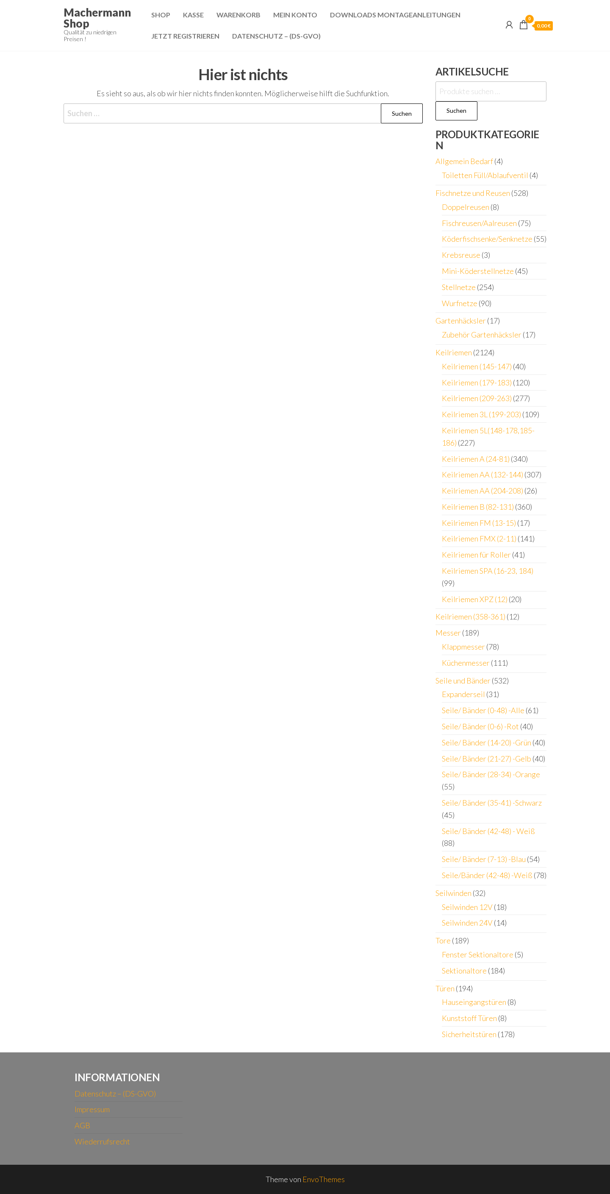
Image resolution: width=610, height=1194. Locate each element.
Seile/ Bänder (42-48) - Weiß (488, 831)
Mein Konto (295, 15)
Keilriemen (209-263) (477, 398)
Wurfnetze (459, 303)
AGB (82, 1125)
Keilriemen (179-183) (477, 382)
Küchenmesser (466, 662)
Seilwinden (453, 893)
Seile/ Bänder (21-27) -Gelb (486, 758)
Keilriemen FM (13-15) (479, 522)
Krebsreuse (461, 254)
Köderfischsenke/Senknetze (487, 238)
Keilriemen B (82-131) (478, 506)
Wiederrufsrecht (102, 1141)
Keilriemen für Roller (476, 554)
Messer (448, 632)
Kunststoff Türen (469, 1018)
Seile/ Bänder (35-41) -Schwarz (492, 802)
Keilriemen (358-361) (470, 616)
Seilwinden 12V (467, 907)
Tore (443, 940)
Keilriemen (453, 352)
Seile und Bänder (463, 680)
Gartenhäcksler (460, 320)
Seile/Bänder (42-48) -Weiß (487, 875)
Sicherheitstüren (469, 1034)
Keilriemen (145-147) (477, 366)
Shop (160, 15)
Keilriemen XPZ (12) (474, 599)
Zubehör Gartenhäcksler (481, 334)
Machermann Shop (97, 18)
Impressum (92, 1109)
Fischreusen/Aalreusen (479, 223)
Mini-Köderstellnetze (478, 271)
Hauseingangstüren (474, 1002)
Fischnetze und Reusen (472, 193)
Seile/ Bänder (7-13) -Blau (484, 859)
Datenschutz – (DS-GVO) (276, 36)
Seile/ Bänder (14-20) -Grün (486, 742)
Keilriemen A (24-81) (476, 458)
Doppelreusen (465, 207)
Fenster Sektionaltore (477, 954)
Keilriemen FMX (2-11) (479, 538)
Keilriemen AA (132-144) (482, 474)
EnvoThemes (323, 1179)
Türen (445, 988)
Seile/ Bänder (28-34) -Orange (491, 774)
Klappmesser (463, 646)
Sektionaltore (464, 970)
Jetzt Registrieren (185, 36)
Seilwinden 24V (467, 922)
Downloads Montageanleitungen (395, 15)
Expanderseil (463, 694)
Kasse (193, 15)
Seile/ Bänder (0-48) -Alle (483, 710)
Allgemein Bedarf (464, 161)
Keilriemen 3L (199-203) (481, 414)
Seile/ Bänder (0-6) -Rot (480, 726)
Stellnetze (459, 287)
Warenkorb (238, 15)
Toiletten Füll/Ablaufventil (485, 175)
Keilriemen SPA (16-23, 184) (487, 570)
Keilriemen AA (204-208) (482, 490)
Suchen (456, 110)
